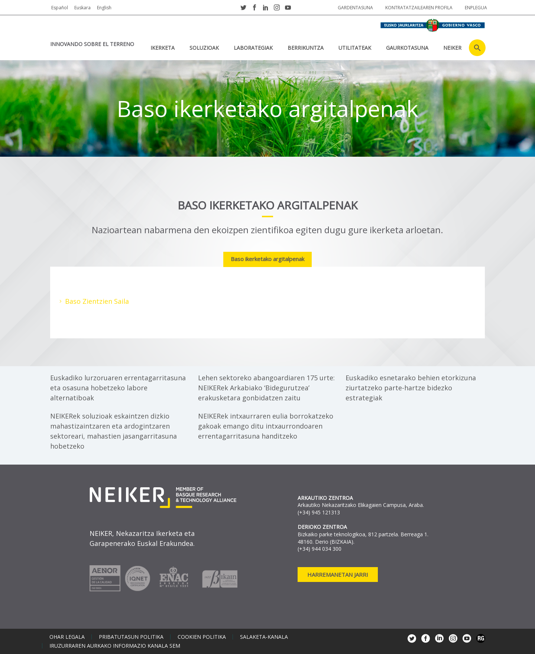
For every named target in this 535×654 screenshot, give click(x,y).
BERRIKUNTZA (306, 47)
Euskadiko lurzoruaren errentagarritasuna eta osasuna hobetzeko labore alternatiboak (118, 387)
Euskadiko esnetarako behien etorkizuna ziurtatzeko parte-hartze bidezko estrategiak (411, 387)
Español (59, 7)
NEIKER (452, 47)
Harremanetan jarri (337, 574)
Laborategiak (253, 47)
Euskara (82, 7)
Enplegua (476, 7)
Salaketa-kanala (264, 637)
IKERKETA (162, 47)
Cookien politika (202, 637)
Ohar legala (67, 637)
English (104, 7)
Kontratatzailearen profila (419, 7)
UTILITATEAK (354, 47)
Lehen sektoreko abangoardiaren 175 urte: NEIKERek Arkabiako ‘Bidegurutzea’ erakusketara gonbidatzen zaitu (266, 387)
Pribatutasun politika (131, 637)
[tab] (267, 260)
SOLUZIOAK (204, 47)
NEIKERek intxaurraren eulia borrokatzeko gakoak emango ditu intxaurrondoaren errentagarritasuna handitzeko (265, 425)
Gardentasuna (355, 7)
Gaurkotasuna (407, 47)
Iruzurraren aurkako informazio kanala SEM (114, 645)
